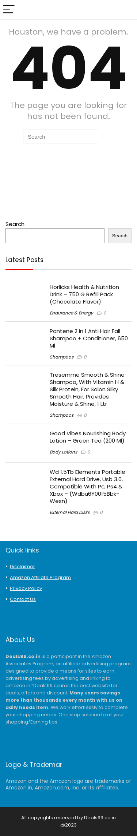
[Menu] (9, 9)
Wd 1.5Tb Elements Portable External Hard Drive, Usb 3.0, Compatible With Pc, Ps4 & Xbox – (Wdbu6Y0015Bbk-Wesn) (87, 486)
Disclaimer (22, 566)
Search (14, 224)
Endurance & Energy (71, 313)
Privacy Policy (26, 588)
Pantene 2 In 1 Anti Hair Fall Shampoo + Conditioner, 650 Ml (89, 338)
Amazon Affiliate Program (40, 577)
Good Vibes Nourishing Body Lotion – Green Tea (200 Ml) (88, 436)
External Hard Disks (70, 512)
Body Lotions (63, 452)
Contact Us (23, 599)
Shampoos (61, 357)
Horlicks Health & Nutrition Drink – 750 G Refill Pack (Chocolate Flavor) (84, 294)
